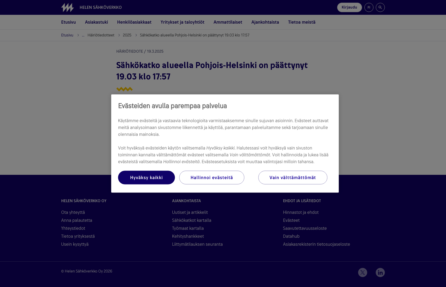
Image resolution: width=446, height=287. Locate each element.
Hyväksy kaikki (146, 177)
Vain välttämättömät (293, 177)
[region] (225, 144)
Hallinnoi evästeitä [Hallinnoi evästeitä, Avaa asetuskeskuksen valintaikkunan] (212, 177)
